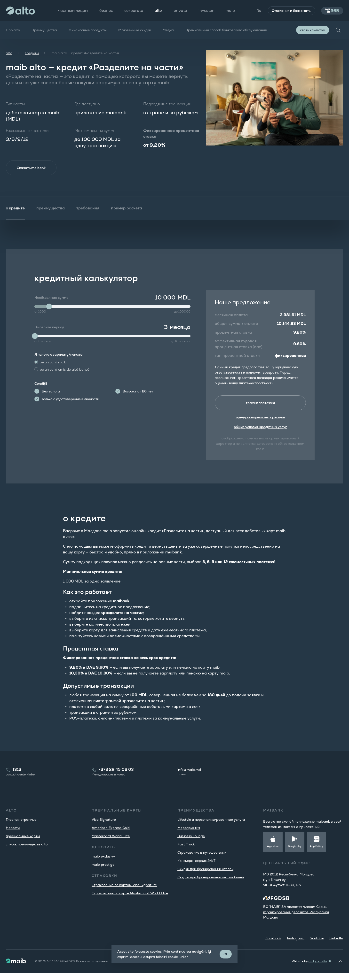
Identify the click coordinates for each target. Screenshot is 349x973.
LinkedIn (336, 938)
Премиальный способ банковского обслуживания (226, 30)
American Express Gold (111, 828)
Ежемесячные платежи (27, 130)
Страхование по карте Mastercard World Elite (130, 893)
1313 (17, 769)
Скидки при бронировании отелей (205, 869)
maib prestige (103, 864)
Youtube (317, 938)
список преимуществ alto (27, 844)
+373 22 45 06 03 (116, 769)
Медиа (168, 30)
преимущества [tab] (50, 208)
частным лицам (73, 10)
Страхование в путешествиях (201, 852)
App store (273, 846)
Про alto (13, 30)
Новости (13, 828)
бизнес (106, 10)
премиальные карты (23, 836)
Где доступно (87, 104)
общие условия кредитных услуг (260, 428)
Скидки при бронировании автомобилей (210, 877)
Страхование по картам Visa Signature (124, 885)
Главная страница (21, 819)
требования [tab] (87, 208)
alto (9, 53)
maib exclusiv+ (103, 856)
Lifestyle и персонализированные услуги (211, 819)
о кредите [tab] (15, 208)
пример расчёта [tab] (126, 208)
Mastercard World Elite (111, 836)
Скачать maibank (31, 168)
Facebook (273, 938)
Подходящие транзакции (167, 104)
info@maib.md (189, 769)
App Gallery (316, 846)
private (180, 10)
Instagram (295, 938)
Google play (294, 846)
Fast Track (186, 844)
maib (230, 10)
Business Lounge (191, 836)
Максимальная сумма (95, 130)
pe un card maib (53, 362)
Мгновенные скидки (134, 30)
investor (206, 10)
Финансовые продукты (88, 30)
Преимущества (44, 30)
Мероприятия (188, 828)
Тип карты (15, 104)
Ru (257, 10)
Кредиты (32, 53)
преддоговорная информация (260, 418)
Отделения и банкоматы (290, 10)
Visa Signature (104, 819)
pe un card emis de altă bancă (64, 370)
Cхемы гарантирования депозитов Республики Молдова (296, 911)
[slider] (49, 307)
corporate (133, 10)
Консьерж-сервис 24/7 (196, 860)
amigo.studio (318, 961)
